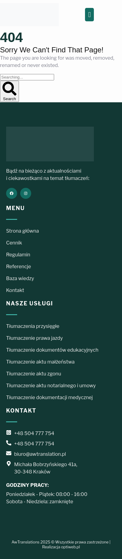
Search (9, 91)
